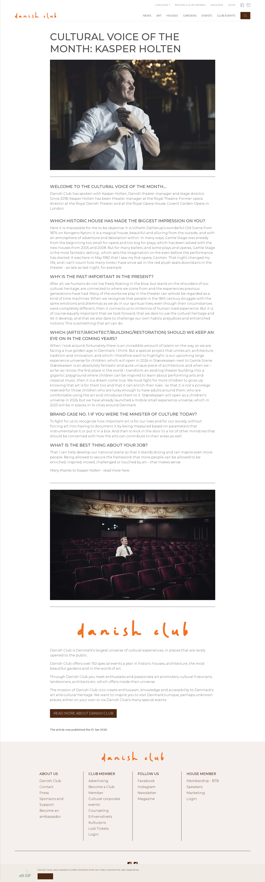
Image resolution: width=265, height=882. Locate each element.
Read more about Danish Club (83, 713)
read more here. (116, 470)
